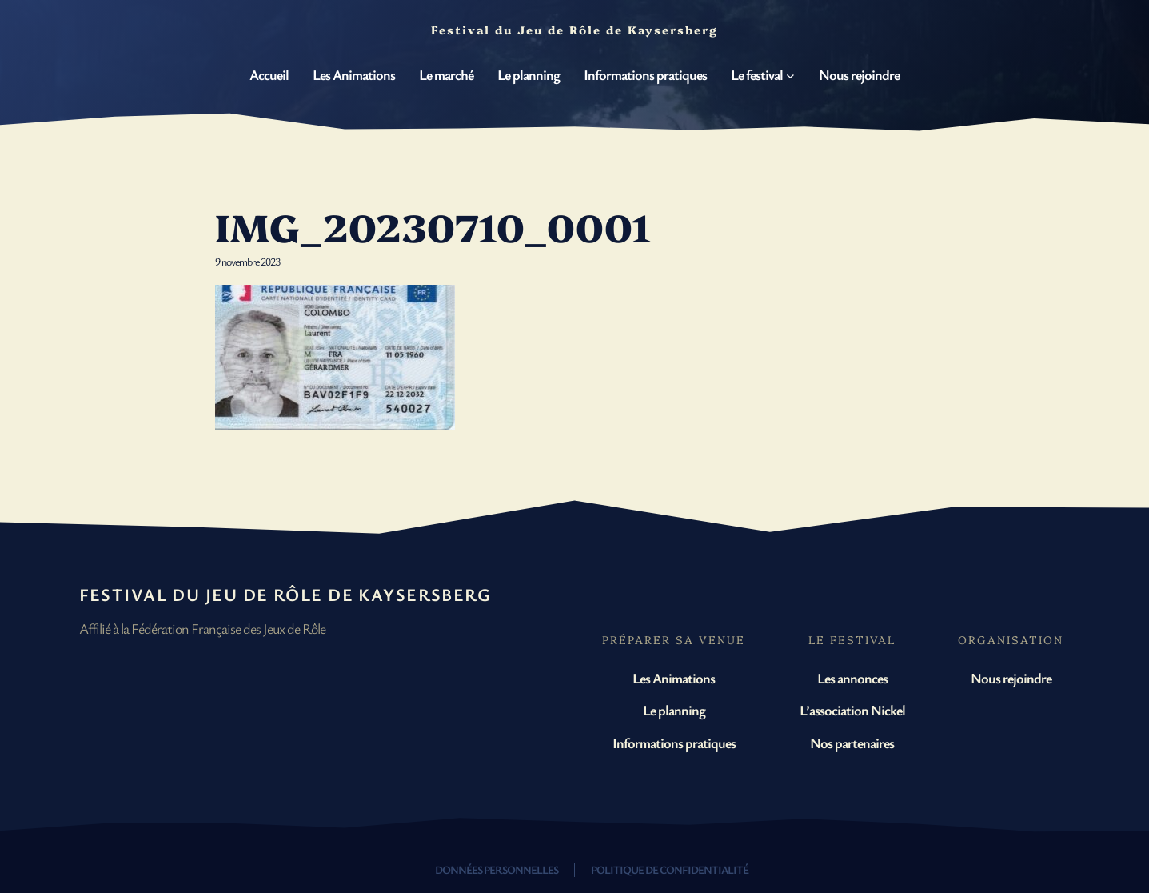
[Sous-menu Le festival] (790, 75)
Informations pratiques (674, 742)
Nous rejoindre (1011, 677)
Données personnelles (496, 869)
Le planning (674, 709)
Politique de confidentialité (669, 869)
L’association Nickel (852, 709)
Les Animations (673, 677)
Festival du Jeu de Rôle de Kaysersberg (285, 594)
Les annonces (852, 677)
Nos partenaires (852, 742)
